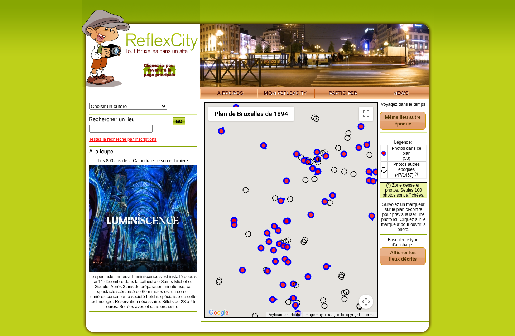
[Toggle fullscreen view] (366, 114)
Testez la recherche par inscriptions (123, 139)
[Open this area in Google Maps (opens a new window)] (218, 312)
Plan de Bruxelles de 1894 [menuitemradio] (251, 114)
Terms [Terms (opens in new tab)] (369, 315)
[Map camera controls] (366, 302)
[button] (287, 247)
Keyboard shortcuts (284, 315)
